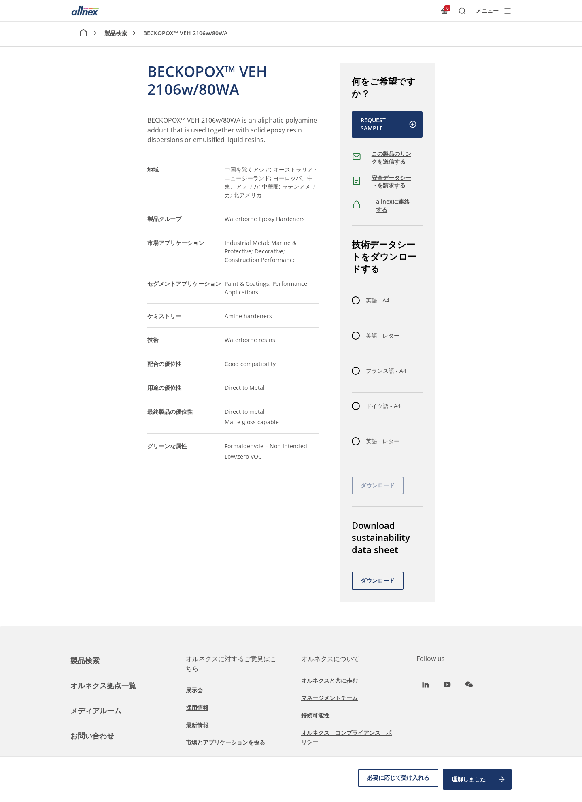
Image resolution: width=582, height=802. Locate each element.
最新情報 (197, 725)
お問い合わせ (94, 735)
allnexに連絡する (393, 205)
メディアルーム (98, 710)
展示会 (194, 690)
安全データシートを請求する (391, 181)
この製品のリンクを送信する (391, 158)
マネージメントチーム (329, 698)
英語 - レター (382, 335)
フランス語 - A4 (386, 370)
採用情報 (197, 707)
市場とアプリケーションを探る (225, 742)
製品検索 (115, 33)
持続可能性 (315, 715)
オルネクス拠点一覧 (106, 685)
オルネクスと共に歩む (329, 680)
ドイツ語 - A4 (383, 406)
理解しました (479, 781)
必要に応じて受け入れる (394, 781)
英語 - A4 (377, 300)
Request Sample (389, 124)
